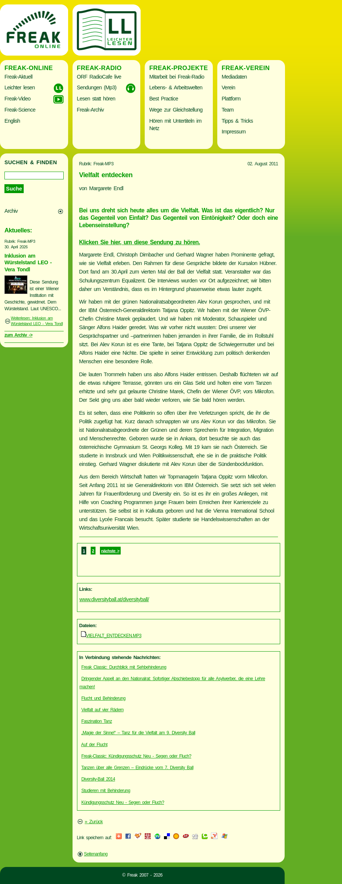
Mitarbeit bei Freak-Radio (176, 77)
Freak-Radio (99, 68)
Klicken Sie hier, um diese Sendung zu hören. (139, 242)
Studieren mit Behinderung (105, 790)
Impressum (234, 132)
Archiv (11, 211)
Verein (228, 87)
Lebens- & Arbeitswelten (175, 87)
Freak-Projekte (178, 68)
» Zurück (94, 821)
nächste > (110, 551)
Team (228, 110)
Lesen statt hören (96, 99)
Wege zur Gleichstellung (175, 110)
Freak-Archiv (90, 110)
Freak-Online (28, 68)
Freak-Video (17, 99)
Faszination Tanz (96, 721)
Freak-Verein (246, 68)
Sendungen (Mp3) (97, 87)
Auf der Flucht (94, 744)
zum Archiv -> (18, 335)
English (12, 121)
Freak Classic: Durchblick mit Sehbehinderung (123, 667)
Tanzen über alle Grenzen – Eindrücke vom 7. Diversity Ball (137, 767)
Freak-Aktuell (18, 77)
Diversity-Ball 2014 (98, 779)
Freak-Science (19, 110)
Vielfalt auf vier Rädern (102, 709)
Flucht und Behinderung (103, 698)
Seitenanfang (96, 854)
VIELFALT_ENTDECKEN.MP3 (113, 635)
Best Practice (163, 99)
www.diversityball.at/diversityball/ (114, 599)
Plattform (231, 99)
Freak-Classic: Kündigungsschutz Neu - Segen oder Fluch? (136, 756)
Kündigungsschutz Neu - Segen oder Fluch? (122, 802)
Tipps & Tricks (237, 121)
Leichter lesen (19, 87)
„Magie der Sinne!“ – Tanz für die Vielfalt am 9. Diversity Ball (138, 732)
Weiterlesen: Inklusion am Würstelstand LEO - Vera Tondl (37, 321)
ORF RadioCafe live (99, 77)
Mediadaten (234, 77)
